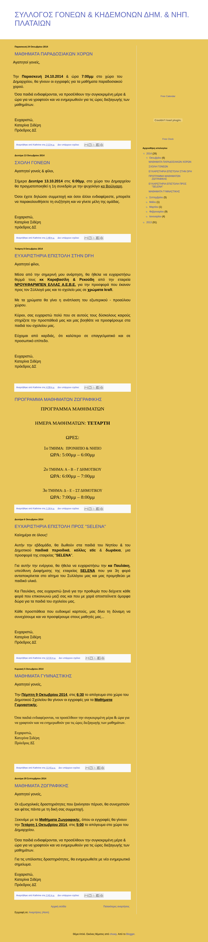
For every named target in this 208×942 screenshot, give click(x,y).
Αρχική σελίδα (58, 906)
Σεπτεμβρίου (156, 197)
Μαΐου (153, 202)
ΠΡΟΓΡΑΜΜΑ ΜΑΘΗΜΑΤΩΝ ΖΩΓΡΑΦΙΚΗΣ (58, 399)
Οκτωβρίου (155, 157)
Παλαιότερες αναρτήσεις (116, 906)
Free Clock (168, 139)
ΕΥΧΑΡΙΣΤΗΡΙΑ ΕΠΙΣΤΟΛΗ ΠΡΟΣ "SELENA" (60, 526)
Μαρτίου (154, 207)
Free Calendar (168, 96)
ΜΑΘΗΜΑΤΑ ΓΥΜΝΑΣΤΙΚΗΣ (43, 675)
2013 (149, 222)
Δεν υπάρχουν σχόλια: (69, 144)
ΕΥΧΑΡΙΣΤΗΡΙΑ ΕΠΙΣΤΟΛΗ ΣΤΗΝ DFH (54, 255)
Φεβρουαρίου (157, 211)
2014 (149, 153)
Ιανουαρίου (155, 216)
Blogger (130, 934)
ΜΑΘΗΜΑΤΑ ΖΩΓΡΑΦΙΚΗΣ (41, 785)
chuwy (113, 934)
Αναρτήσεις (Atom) (39, 912)
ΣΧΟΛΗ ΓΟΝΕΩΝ (32, 162)
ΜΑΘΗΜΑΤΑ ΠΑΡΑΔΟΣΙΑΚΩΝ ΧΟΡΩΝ (54, 53)
